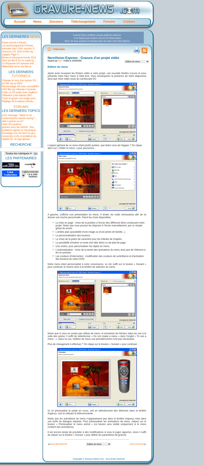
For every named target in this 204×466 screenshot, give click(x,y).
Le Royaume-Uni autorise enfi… (19, 63)
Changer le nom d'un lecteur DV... (20, 80)
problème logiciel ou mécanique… (20, 130)
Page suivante (137, 444)
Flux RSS (144, 52)
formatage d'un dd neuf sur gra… (19, 133)
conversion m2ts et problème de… (20, 136)
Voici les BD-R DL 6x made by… (19, 60)
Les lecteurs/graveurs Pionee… (18, 45)
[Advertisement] (97, 38)
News (37, 21)
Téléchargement (83, 21)
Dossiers (56, 21)
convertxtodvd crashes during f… (19, 118)
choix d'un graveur (12, 124)
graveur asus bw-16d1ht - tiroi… (19, 127)
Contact (129, 21)
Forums (109, 21)
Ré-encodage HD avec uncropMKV (20, 86)
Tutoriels (59, 49)
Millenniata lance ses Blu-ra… (18, 66)
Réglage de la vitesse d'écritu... (18, 101)
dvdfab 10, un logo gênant (16, 139)
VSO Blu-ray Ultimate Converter (19, 89)
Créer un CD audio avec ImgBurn (19, 92)
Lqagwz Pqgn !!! (10, 54)
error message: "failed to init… (18, 115)
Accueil (19, 21)
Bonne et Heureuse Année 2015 (19, 57)
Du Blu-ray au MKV (12, 83)
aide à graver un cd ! (13, 121)
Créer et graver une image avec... (20, 98)
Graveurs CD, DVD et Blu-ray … (19, 51)
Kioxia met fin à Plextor (14, 42)
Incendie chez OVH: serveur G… (19, 48)
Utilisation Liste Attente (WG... (18, 95)
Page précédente (58, 444)
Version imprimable (136, 50)
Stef (60, 61)
